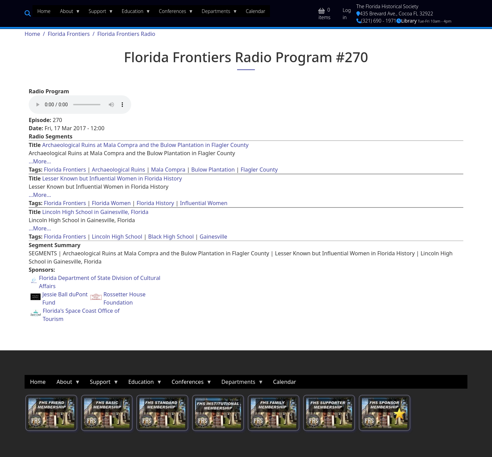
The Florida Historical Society (387, 6)
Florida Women (111, 203)
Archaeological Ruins (118, 169)
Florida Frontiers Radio (126, 34)
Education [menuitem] (133, 12)
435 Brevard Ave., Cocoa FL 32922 (394, 13)
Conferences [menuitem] (173, 12)
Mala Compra (168, 169)
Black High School (171, 236)
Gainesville (213, 236)
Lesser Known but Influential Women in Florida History (112, 178)
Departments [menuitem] (217, 12)
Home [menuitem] (44, 11)
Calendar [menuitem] (255, 11)
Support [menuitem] (98, 12)
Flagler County (259, 169)
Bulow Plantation (213, 169)
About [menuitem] (67, 12)
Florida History (155, 203)
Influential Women (204, 203)
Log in (347, 14)
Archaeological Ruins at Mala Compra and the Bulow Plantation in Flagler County (145, 145)
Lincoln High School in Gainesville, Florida (95, 212)
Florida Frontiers (68, 34)
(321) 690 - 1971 (376, 20)
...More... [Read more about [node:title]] (40, 161)
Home (32, 34)
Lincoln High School (117, 236)
